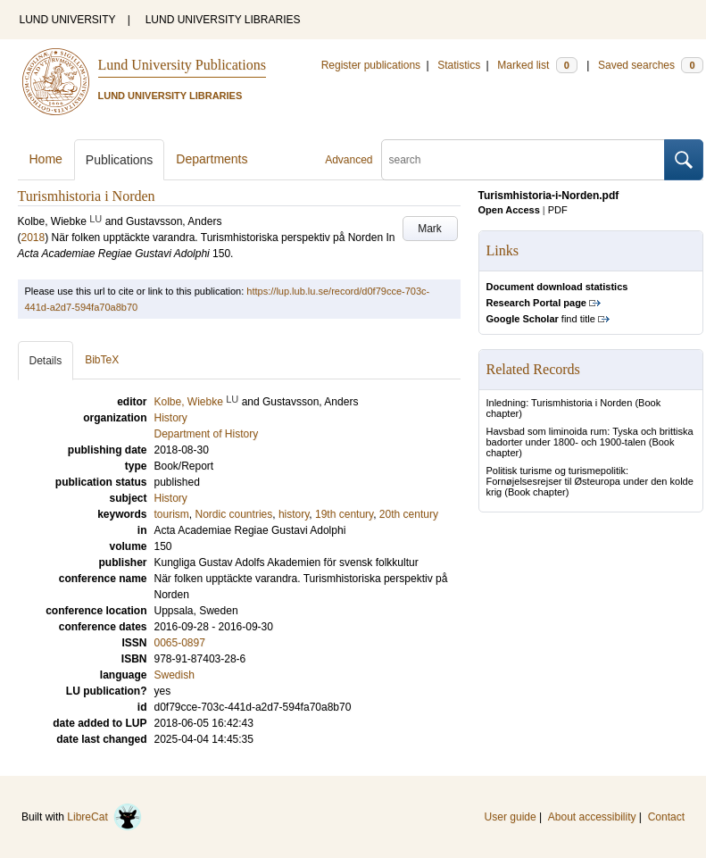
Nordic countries (234, 514)
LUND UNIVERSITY (68, 19)
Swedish (174, 675)
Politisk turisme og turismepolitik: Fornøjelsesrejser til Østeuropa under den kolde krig (590, 481)
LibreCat (104, 817)
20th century (408, 514)
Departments (211, 159)
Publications (120, 160)
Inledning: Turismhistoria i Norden (559, 402)
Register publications (370, 65)
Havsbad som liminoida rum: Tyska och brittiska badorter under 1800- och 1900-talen (590, 436)
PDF (558, 209)
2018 (33, 237)
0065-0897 (179, 643)
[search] (523, 159)
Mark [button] (430, 228)
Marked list (537, 65)
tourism (171, 514)
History (170, 498)
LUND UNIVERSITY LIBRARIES (223, 19)
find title (540, 318)
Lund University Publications (182, 64)
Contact (666, 817)
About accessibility (592, 817)
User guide (510, 817)
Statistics (458, 65)
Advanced (348, 160)
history (293, 514)
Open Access (509, 209)
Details (45, 360)
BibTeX (102, 360)
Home (45, 159)
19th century (344, 514)
